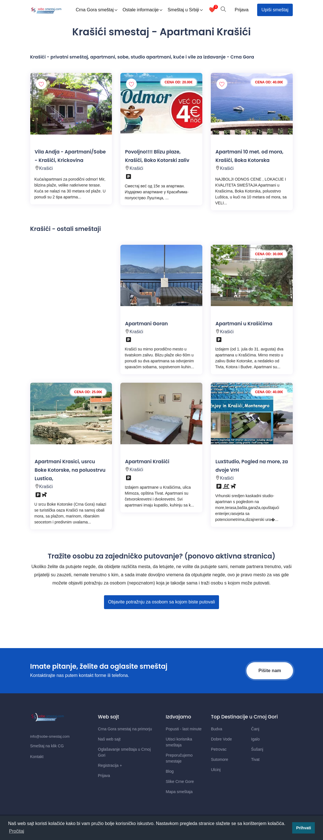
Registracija (110, 765)
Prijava (241, 9)
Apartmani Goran (146, 323)
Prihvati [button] (303, 828)
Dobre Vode (221, 739)
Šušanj (257, 749)
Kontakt (37, 756)
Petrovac (219, 749)
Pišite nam (269, 670)
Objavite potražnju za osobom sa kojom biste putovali (161, 601)
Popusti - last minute (184, 729)
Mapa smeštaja (179, 791)
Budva (216, 729)
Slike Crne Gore (180, 781)
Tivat (255, 759)
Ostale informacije (142, 9)
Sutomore (219, 759)
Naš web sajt (109, 739)
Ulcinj (216, 769)
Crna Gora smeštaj (96, 9)
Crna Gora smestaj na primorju (125, 729)
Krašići (46, 168)
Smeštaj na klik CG (47, 746)
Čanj (255, 729)
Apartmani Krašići (147, 461)
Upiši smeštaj (274, 9)
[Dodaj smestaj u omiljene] (41, 84)
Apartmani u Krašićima (243, 323)
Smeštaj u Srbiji (185, 9)
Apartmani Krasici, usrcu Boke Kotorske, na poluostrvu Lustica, (70, 470)
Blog (170, 771)
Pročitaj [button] (16, 831)
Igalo (255, 739)
